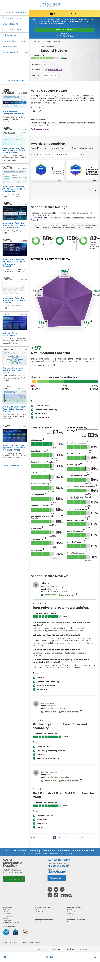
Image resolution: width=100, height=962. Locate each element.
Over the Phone (72, 911)
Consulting (70, 915)
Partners (37, 909)
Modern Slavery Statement (11, 922)
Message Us (56, 878)
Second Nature (57, 41)
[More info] (68, 269)
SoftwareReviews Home (14, 12)
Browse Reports (10, 24)
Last (81, 837)
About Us (6, 909)
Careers (5, 911)
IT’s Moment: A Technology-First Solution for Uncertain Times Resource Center (54, 850)
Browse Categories (11, 18)
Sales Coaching (44, 41)
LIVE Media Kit (39, 911)
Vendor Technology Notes (15, 52)
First (33, 837)
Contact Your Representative (64, 30)
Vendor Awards (9, 47)
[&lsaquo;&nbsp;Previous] (38, 837)
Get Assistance (40, 129)
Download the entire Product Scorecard (49, 218)
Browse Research (40, 922)
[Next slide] (95, 189)
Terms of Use (7, 919)
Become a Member (14, 879)
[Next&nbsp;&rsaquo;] (76, 837)
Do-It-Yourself (71, 909)
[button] (50, 957)
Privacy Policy (7, 921)
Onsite (69, 913)
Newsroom (6, 913)
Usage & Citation (8, 917)
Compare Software (11, 29)
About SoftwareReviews (14, 41)
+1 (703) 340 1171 (70, 853)
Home (33, 41)
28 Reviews (36, 70)
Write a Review (9, 35)
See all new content (12, 465)
